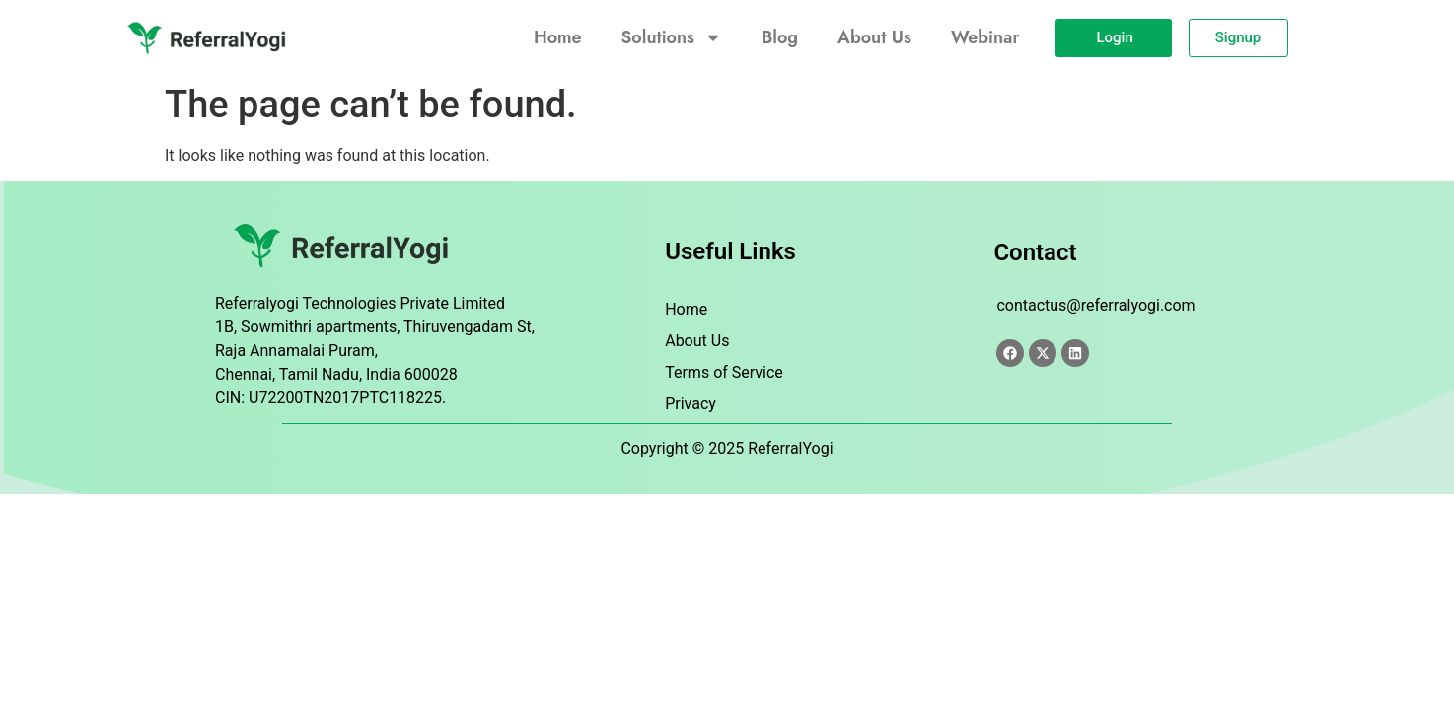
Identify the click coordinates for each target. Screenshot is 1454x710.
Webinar (985, 37)
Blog (780, 37)
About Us (874, 37)
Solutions (671, 37)
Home (558, 37)
